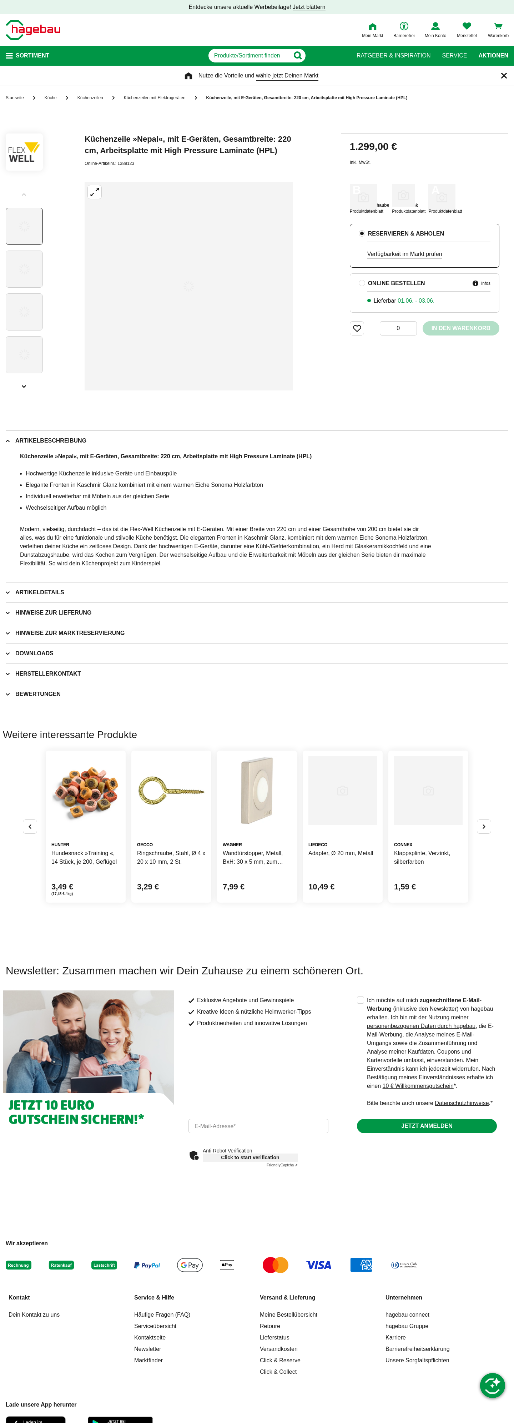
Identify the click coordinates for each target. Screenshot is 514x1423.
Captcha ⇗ (282, 1165)
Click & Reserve (280, 1360)
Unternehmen (404, 1298)
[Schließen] (504, 75)
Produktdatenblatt (366, 211)
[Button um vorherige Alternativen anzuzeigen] (30, 826)
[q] (249, 55)
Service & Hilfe (154, 1298)
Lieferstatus (274, 1337)
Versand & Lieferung (288, 1298)
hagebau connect (407, 1315)
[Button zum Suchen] (331, 55)
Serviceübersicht (155, 1326)
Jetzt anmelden (426, 1126)
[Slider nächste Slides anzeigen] (24, 384)
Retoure (270, 1326)
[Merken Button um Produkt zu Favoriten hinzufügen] (357, 328)
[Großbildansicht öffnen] (189, 286)
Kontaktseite (150, 1337)
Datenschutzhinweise (462, 1103)
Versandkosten (279, 1349)
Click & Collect (278, 1372)
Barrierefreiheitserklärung (418, 1349)
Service (454, 56)
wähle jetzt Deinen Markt (287, 75)
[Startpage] (33, 30)
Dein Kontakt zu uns (34, 1315)
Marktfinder (148, 1360)
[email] (258, 1126)
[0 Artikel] (398, 328)
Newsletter (147, 1349)
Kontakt (19, 1298)
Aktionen (493, 56)
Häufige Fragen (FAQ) (162, 1315)
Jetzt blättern (309, 7)
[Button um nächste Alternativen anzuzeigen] (484, 826)
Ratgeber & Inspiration (393, 56)
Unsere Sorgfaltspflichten (417, 1360)
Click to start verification (250, 1157)
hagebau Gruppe (407, 1326)
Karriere (396, 1337)
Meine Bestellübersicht (288, 1315)
